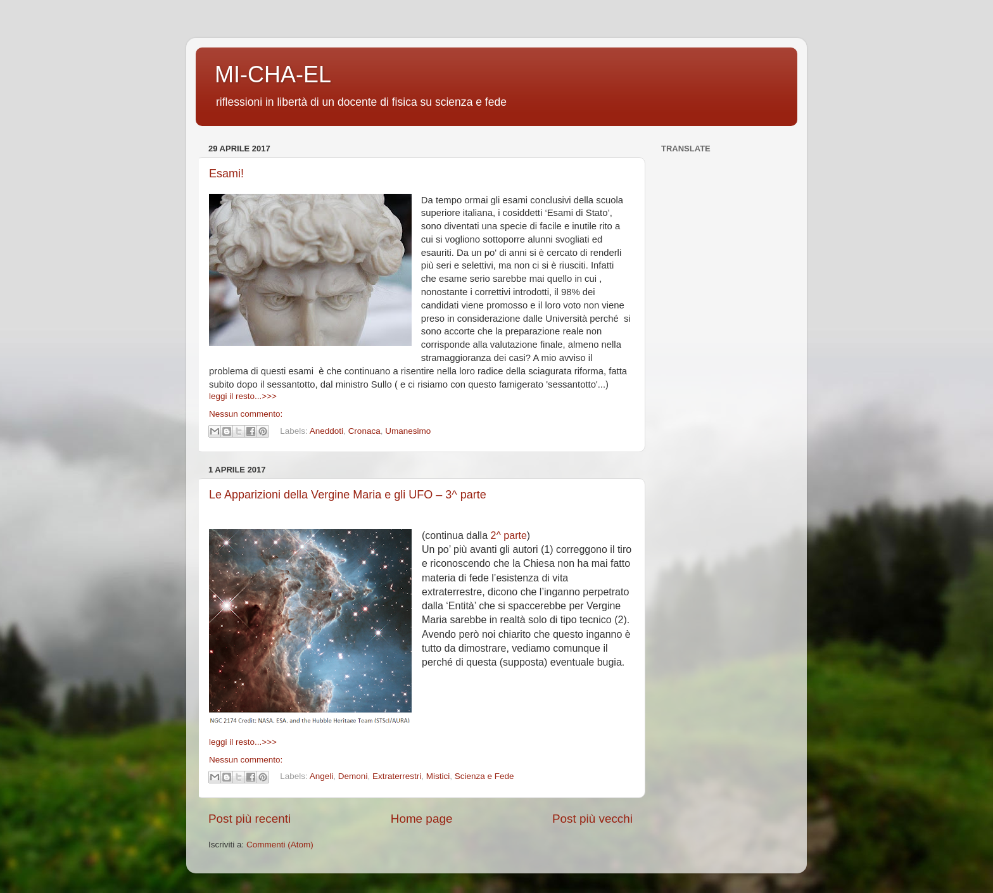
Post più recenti (249, 818)
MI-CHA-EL (273, 74)
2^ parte (509, 535)
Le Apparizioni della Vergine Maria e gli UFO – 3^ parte (347, 494)
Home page (422, 818)
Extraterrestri (396, 777)
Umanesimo (408, 431)
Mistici (438, 777)
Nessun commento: (245, 414)
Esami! (226, 173)
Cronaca (364, 431)
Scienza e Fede (484, 777)
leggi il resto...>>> (243, 396)
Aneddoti (326, 431)
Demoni (353, 777)
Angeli (322, 777)
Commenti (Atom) (279, 844)
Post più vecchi (592, 818)
